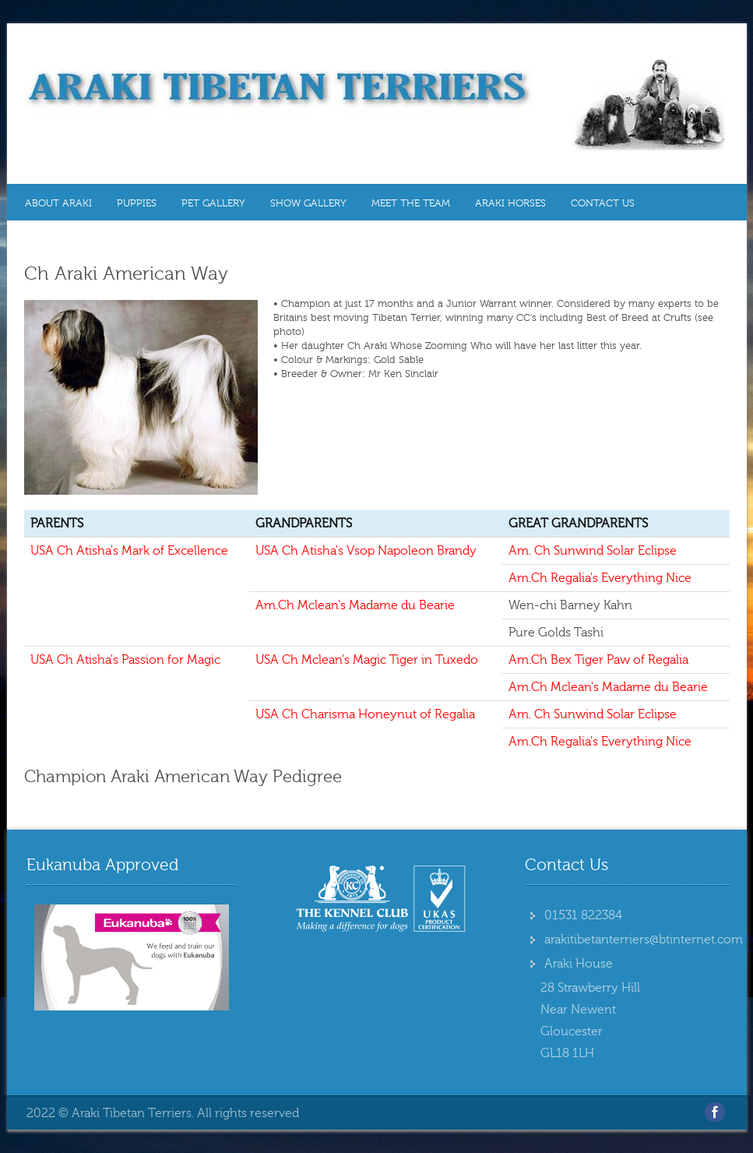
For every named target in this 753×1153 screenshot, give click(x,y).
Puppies (137, 203)
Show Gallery (308, 203)
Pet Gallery (213, 203)
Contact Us (603, 203)
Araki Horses (510, 203)
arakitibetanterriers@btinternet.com (643, 940)
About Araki (58, 203)
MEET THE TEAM (410, 203)
